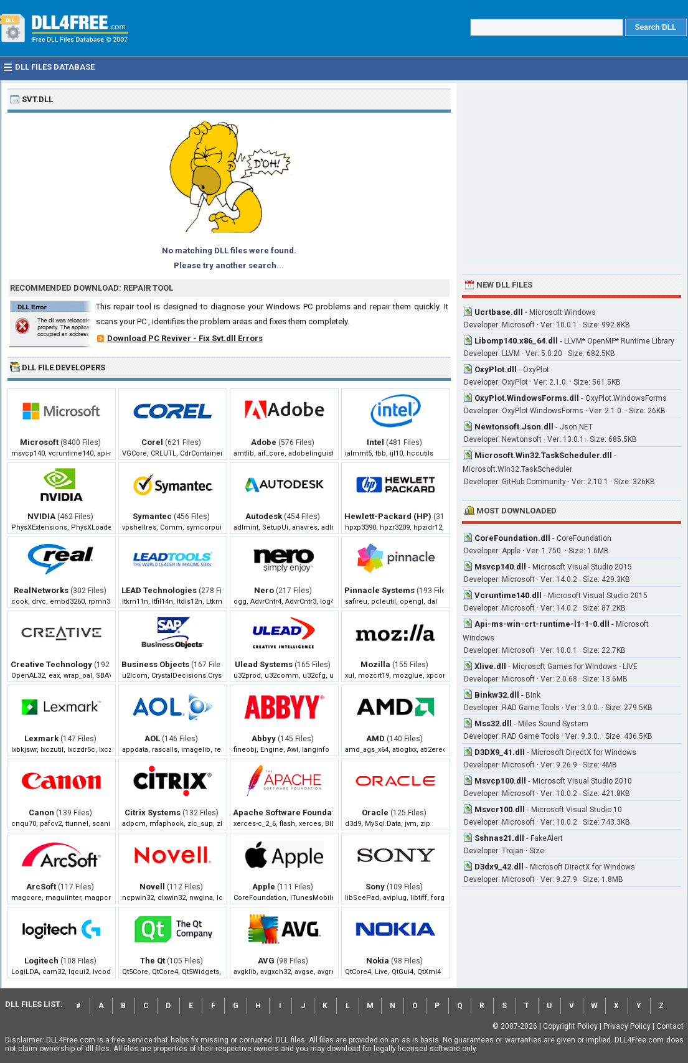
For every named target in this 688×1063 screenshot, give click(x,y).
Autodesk (263, 516)
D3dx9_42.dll (499, 866)
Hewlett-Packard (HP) (387, 516)
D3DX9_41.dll (499, 752)
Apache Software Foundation (290, 812)
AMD (375, 738)
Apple (263, 886)
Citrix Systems (153, 812)
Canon (41, 812)
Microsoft (39, 442)
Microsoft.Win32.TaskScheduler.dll (543, 455)
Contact (670, 1026)
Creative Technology (51, 664)
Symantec (152, 516)
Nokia (377, 960)
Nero (264, 590)
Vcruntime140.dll (508, 595)
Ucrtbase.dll (498, 312)
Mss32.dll (493, 723)
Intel (375, 442)
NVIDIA (41, 516)
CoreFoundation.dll (512, 538)
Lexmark (41, 738)
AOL (152, 738)
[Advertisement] (571, 175)
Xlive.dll (490, 666)
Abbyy (264, 738)
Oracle (375, 812)
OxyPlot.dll (495, 369)
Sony (375, 886)
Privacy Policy (627, 1026)
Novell (152, 886)
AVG (266, 960)
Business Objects (155, 664)
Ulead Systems (264, 664)
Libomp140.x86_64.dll (516, 340)
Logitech (41, 960)
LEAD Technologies (159, 590)
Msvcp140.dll (500, 566)
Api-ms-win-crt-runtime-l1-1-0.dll (542, 624)
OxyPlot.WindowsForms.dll (526, 398)
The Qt (152, 960)
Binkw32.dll (496, 695)
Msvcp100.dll (500, 780)
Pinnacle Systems (379, 590)
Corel (152, 442)
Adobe (263, 442)
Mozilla (375, 664)
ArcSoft (41, 886)
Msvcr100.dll (499, 809)
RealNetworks (41, 590)
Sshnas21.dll (499, 838)
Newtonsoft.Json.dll (514, 426)
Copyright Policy (570, 1026)
